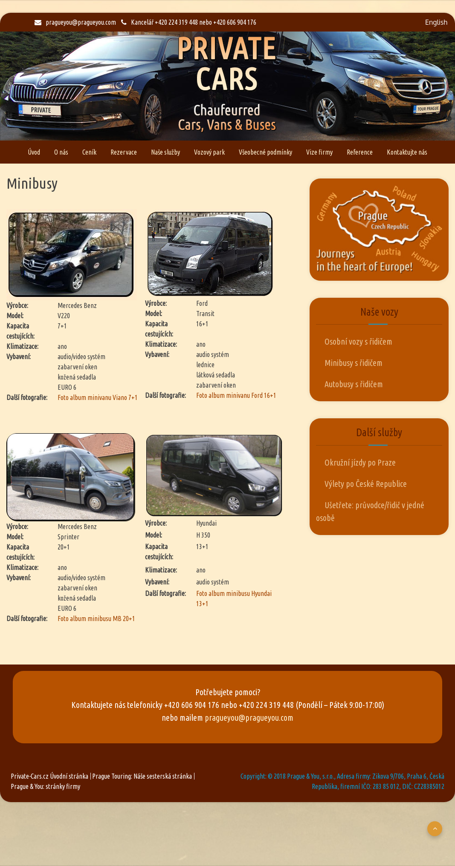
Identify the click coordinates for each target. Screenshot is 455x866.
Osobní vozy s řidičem (358, 341)
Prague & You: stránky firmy (45, 786)
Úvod (34, 152)
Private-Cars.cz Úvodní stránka (49, 776)
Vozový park (209, 152)
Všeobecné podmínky (265, 152)
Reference (360, 152)
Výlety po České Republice (366, 484)
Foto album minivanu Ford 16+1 (236, 395)
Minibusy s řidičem (354, 363)
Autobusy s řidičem (354, 384)
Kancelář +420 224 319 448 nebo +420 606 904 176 (188, 22)
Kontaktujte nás (407, 152)
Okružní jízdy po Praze (360, 462)
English (436, 22)
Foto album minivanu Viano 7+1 (98, 397)
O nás (61, 152)
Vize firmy (319, 152)
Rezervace (123, 152)
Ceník (89, 152)
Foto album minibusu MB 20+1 (96, 618)
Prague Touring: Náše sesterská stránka (142, 776)
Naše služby (165, 152)
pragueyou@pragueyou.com (75, 22)
